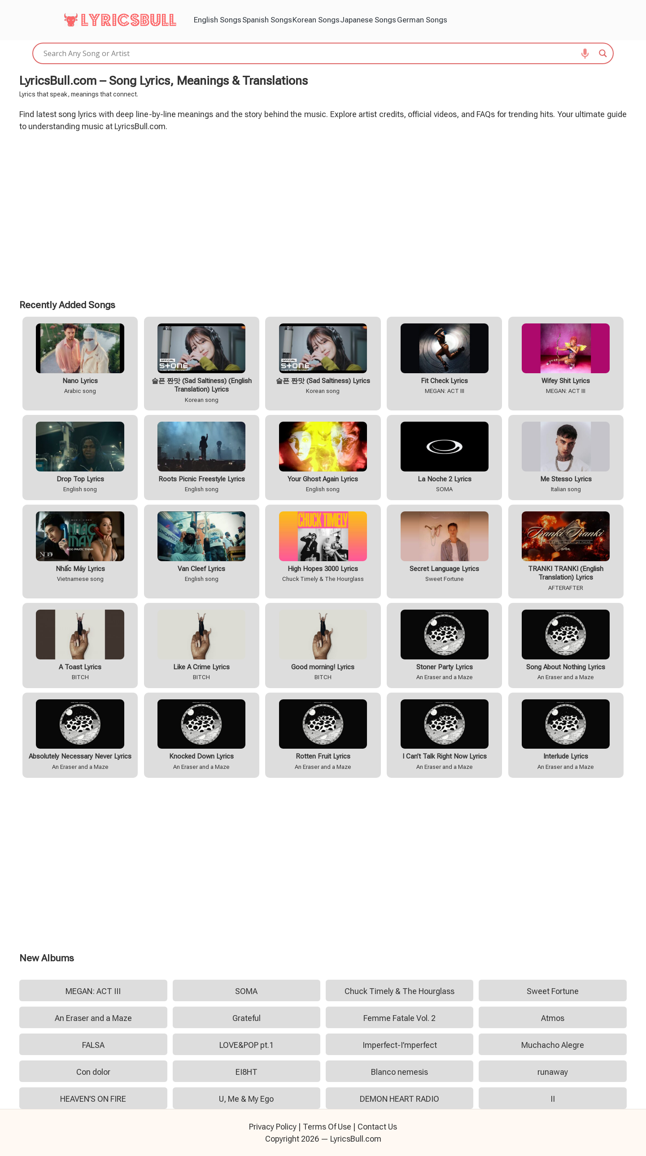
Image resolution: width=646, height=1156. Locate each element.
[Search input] (319, 53)
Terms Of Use (327, 1126)
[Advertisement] (323, 214)
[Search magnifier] (603, 53)
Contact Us (377, 1126)
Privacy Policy (273, 1126)
